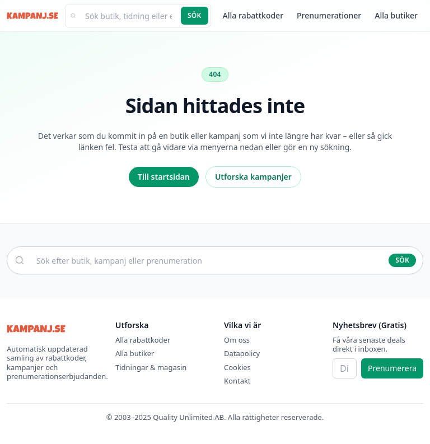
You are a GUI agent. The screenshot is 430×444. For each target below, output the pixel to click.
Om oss (237, 340)
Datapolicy (242, 353)
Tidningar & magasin (150, 367)
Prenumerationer (329, 15)
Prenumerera (392, 368)
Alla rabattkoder (253, 15)
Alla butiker (396, 15)
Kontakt (237, 381)
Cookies (237, 367)
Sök (195, 15)
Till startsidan (164, 176)
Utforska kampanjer (253, 176)
